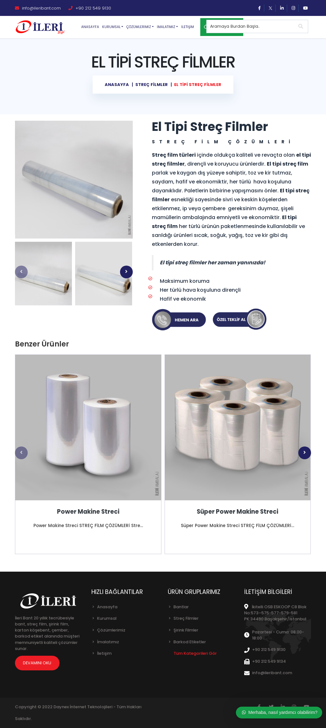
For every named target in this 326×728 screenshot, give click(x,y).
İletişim (187, 27)
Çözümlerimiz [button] (138, 27)
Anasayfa (90, 27)
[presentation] (21, 272)
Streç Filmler (186, 618)
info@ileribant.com (38, 8)
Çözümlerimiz (111, 630)
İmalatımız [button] (166, 27)
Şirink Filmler (186, 630)
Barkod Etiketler (190, 642)
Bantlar (181, 607)
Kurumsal (107, 618)
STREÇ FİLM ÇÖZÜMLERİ (223, 142)
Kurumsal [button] (111, 27)
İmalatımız (108, 642)
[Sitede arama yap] (250, 26)
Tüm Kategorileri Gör (195, 653)
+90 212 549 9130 (89, 8)
